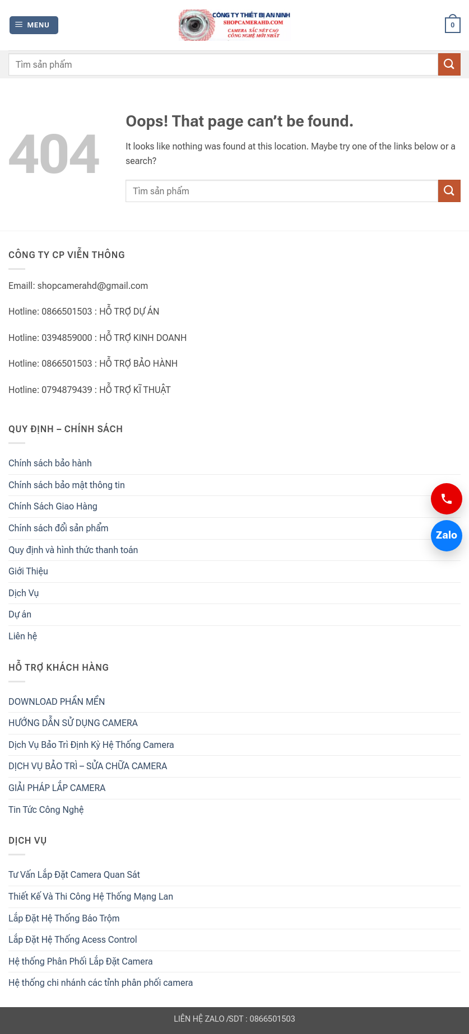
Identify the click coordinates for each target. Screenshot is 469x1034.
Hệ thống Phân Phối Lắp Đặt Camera (80, 961)
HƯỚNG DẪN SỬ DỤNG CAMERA (73, 723)
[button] (34, 25)
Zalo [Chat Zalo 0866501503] (444, 535)
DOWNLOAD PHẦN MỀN (56, 701)
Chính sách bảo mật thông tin (66, 485)
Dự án (19, 614)
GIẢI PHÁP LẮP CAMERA (56, 788)
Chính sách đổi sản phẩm (58, 528)
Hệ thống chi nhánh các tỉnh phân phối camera (100, 982)
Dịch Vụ (23, 593)
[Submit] (449, 64)
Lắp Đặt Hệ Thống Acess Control (72, 939)
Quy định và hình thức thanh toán (73, 550)
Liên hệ (22, 636)
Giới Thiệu (28, 571)
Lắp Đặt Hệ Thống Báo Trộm (64, 918)
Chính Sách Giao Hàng (52, 506)
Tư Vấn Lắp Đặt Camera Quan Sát (74, 874)
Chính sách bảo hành (50, 463)
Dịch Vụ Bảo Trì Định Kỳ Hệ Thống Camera (91, 745)
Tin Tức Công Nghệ (45, 809)
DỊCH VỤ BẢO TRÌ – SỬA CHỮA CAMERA (87, 766)
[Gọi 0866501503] (446, 498)
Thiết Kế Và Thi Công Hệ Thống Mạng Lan (90, 896)
